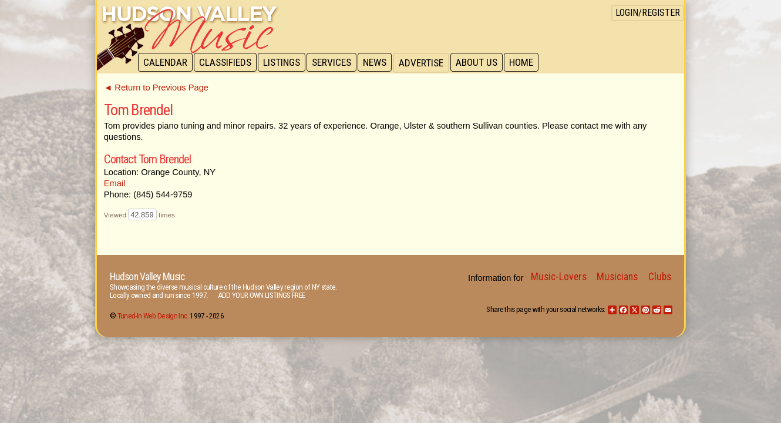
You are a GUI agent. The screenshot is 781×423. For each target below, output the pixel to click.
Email (115, 183)
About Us (483, 63)
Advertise (427, 63)
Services (335, 63)
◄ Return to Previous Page (156, 87)
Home (529, 63)
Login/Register (647, 12)
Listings (284, 63)
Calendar (166, 63)
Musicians (617, 277)
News (380, 63)
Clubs (659, 277)
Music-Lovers (559, 277)
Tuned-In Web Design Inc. (152, 315)
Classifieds (227, 63)
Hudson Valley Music (147, 277)
